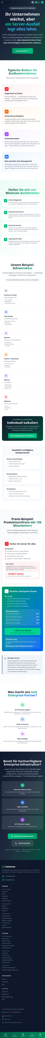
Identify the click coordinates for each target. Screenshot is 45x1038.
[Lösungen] (14, 1035)
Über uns (4, 979)
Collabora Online (6, 901)
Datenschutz (5, 994)
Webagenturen (6, 962)
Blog (3, 984)
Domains (4, 925)
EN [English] (38, 2)
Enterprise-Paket (6, 943)
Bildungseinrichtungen (8, 945)
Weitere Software (6, 927)
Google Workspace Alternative (10, 970)
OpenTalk (4, 910)
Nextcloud (4, 891)
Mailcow (4, 906)
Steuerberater (6, 955)
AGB (3, 999)
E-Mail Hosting (6, 916)
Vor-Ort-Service (6, 923)
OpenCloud (5, 896)
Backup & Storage (7, 920)
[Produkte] (5, 1035)
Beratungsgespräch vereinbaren (22, 436)
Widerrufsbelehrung (7, 997)
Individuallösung (6, 948)
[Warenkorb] (32, 1035)
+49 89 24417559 (22, 843)
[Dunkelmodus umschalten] (32, 2)
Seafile (4, 894)
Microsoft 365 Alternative (9, 967)
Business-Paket (6, 941)
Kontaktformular (10, 880)
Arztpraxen (5, 953)
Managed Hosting (7, 918)
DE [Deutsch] (36, 2)
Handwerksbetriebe (7, 960)
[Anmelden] (42, 2)
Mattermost (5, 908)
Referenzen (5, 982)
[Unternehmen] (40, 1035)
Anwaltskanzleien (6, 957)
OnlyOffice (5, 898)
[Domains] (23, 1035)
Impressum (5, 991)
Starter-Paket (5, 938)
